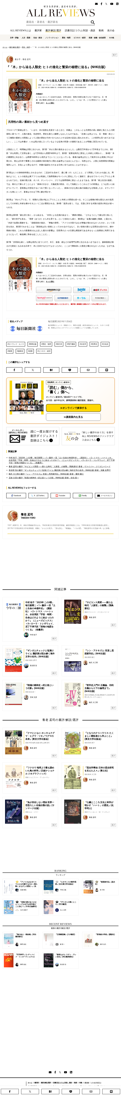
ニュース (45, 1086)
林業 (10, 351)
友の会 (110, 30)
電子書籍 (71, 344)
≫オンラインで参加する (73, 407)
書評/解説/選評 (53, 30)
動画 (101, 30)
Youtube (60, 495)
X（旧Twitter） (38, 495)
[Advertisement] (37, 563)
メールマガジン (104, 495)
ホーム (5, 47)
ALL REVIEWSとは (20, 30)
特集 (80, 1082)
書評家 (38, 30)
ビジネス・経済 (44, 351)
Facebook (16, 495)
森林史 (20, 351)
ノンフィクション (52, 38)
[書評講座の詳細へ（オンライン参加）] (26, 397)
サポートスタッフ (71, 1086)
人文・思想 (26, 38)
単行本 (59, 344)
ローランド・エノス (16, 344)
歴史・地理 (66, 38)
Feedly (83, 495)
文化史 (105, 344)
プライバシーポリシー (86, 1086)
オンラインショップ (56, 1086)
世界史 (94, 344)
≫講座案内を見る (73, 417)
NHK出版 (33, 344)
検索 (93, 22)
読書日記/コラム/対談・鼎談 (80, 30)
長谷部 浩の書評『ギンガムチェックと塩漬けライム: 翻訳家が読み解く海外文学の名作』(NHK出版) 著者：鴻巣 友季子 (60, 470)
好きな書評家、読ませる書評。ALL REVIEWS (60, 11)
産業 (31, 351)
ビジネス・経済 (79, 38)
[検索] (60, 22)
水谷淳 (83, 344)
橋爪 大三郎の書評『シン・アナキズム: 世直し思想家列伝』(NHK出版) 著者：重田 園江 (46, 474)
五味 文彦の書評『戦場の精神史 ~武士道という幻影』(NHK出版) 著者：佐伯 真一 (44, 478)
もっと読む (50, 103)
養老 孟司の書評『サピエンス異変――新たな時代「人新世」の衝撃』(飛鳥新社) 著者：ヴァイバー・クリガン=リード (59, 466)
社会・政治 (37, 38)
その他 (111, 38)
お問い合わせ (100, 1086)
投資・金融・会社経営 (97, 38)
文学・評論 (14, 38)
